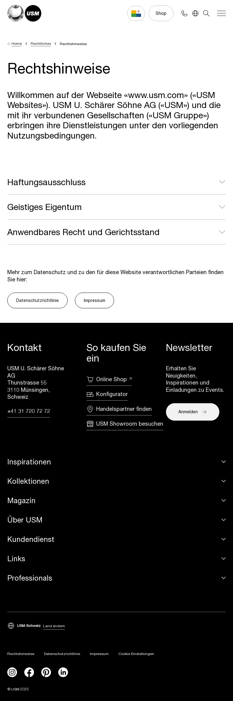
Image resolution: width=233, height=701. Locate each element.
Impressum (94, 300)
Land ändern (54, 626)
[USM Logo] (24, 13)
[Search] (206, 13)
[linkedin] (63, 672)
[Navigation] (221, 13)
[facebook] (29, 672)
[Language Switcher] (195, 13)
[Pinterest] (46, 672)
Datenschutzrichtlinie (37, 300)
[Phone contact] (184, 13)
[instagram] (12, 672)
